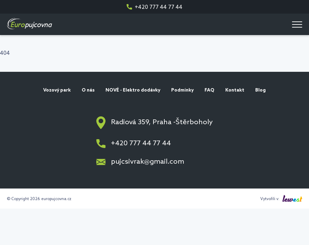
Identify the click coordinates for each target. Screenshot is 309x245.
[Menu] (297, 24)
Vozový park (57, 90)
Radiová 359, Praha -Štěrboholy (162, 122)
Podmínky (182, 90)
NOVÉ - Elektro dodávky (132, 90)
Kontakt (234, 90)
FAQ (209, 90)
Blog (260, 90)
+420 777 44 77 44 (158, 7)
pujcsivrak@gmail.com (147, 162)
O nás (88, 90)
